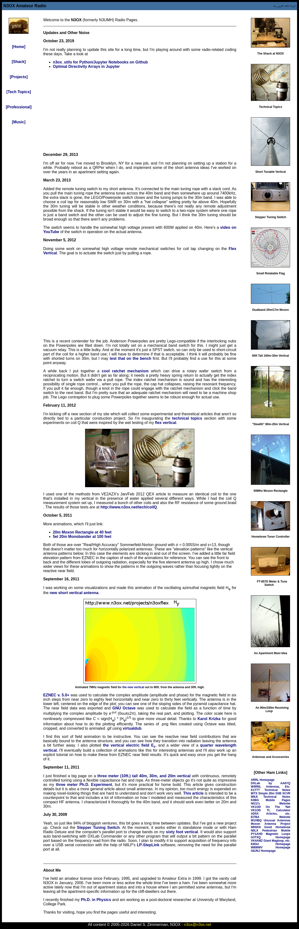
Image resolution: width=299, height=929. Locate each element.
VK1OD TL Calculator (270, 810)
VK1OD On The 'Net (270, 807)
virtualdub (132, 728)
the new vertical (133, 687)
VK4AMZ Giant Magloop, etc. (270, 840)
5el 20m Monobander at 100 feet (82, 536)
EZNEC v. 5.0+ (56, 695)
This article (193, 793)
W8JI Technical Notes (270, 796)
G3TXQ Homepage (270, 837)
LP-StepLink (148, 845)
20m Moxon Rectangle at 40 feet (82, 532)
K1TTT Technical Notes (270, 790)
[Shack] (19, 62)
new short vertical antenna (74, 593)
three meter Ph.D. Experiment (84, 785)
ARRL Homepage (263, 780)
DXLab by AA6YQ (270, 783)
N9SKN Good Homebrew (270, 827)
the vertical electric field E (129, 745)
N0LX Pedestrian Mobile (270, 830)
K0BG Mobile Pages (270, 800)
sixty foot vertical (182, 832)
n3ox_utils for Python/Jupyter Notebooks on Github (100, 62)
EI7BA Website (270, 817)
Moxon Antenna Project (270, 823)
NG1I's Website (270, 803)
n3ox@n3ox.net (197, 924)
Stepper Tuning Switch (98, 827)
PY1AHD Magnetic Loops (270, 834)
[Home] (18, 47)
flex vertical (165, 423)
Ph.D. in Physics (96, 900)
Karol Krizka (208, 719)
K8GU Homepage (270, 844)
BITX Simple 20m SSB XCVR (270, 793)
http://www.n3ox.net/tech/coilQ (129, 507)
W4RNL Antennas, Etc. (270, 786)
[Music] (18, 122)
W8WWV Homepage (270, 847)
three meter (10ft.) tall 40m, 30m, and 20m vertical (144, 776)
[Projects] (19, 77)
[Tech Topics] (19, 92)
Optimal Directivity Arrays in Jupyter (86, 66)
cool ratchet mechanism (125, 371)
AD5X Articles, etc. (270, 813)
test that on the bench (130, 358)
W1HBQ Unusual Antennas (270, 820)
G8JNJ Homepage (263, 851)
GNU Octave (124, 708)
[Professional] (19, 107)
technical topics (187, 418)
